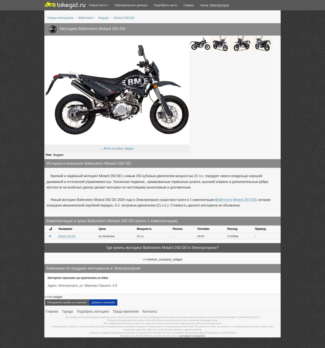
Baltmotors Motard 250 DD (235, 200)
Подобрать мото (165, 5)
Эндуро (103, 17)
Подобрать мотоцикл (93, 311)
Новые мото (98, 5)
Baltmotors (86, 17)
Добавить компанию (103, 302)
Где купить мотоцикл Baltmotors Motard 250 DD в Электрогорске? (162, 248)
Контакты (150, 311)
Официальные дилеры (131, 5)
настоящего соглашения (192, 336)
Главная (52, 311)
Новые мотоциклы (60, 17)
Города (67, 311)
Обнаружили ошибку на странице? (67, 302)
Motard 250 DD (124, 17)
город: (214, 5)
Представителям (126, 311)
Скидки (188, 5)
